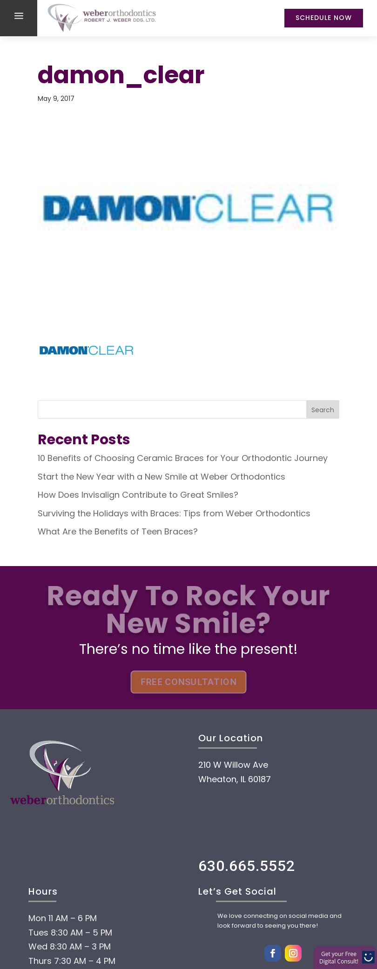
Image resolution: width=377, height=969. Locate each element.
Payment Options (113, 904)
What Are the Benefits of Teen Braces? (118, 531)
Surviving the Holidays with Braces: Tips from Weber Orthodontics (174, 513)
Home (59, 848)
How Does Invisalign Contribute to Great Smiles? (138, 495)
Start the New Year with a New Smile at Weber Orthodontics (161, 476)
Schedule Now (324, 17)
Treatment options (120, 932)
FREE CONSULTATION (188, 682)
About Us (74, 876)
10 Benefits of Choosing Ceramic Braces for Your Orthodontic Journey (183, 458)
